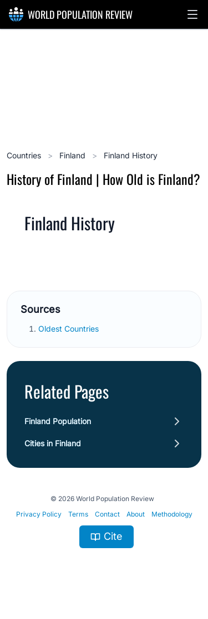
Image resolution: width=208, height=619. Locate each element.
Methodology (171, 514)
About (135, 514)
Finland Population (57, 421)
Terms (78, 514)
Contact (107, 514)
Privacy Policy (39, 514)
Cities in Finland (52, 443)
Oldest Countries (69, 328)
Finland (73, 155)
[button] (192, 14)
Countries (25, 155)
